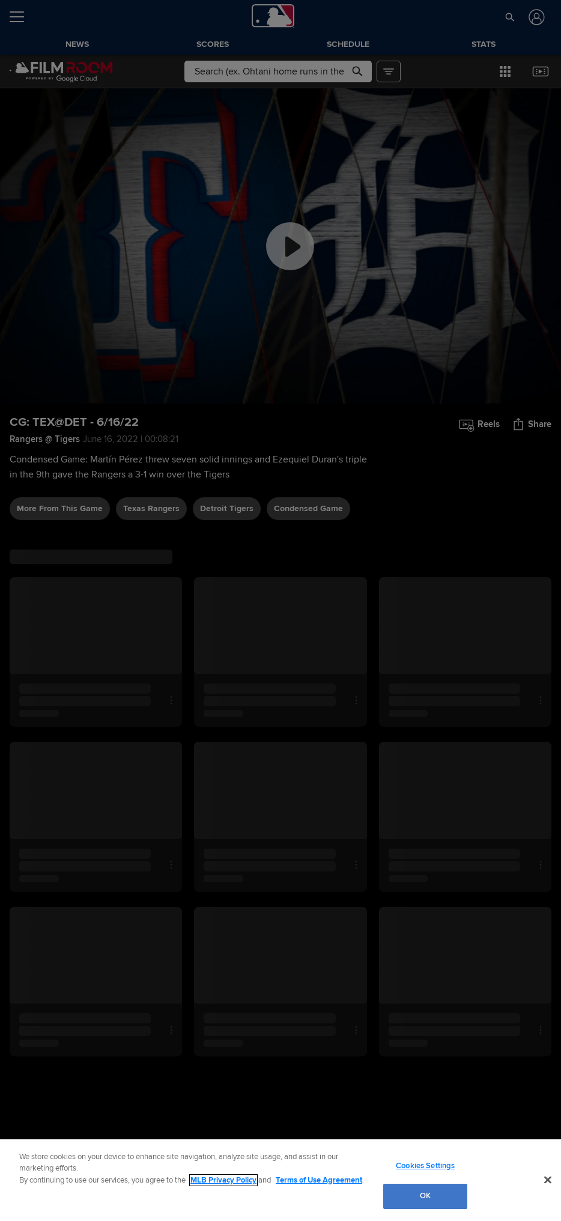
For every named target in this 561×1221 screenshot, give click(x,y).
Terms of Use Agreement (319, 1180)
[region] (280, 1180)
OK (425, 1196)
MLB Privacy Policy (223, 1180)
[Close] (548, 1179)
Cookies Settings (425, 1166)
